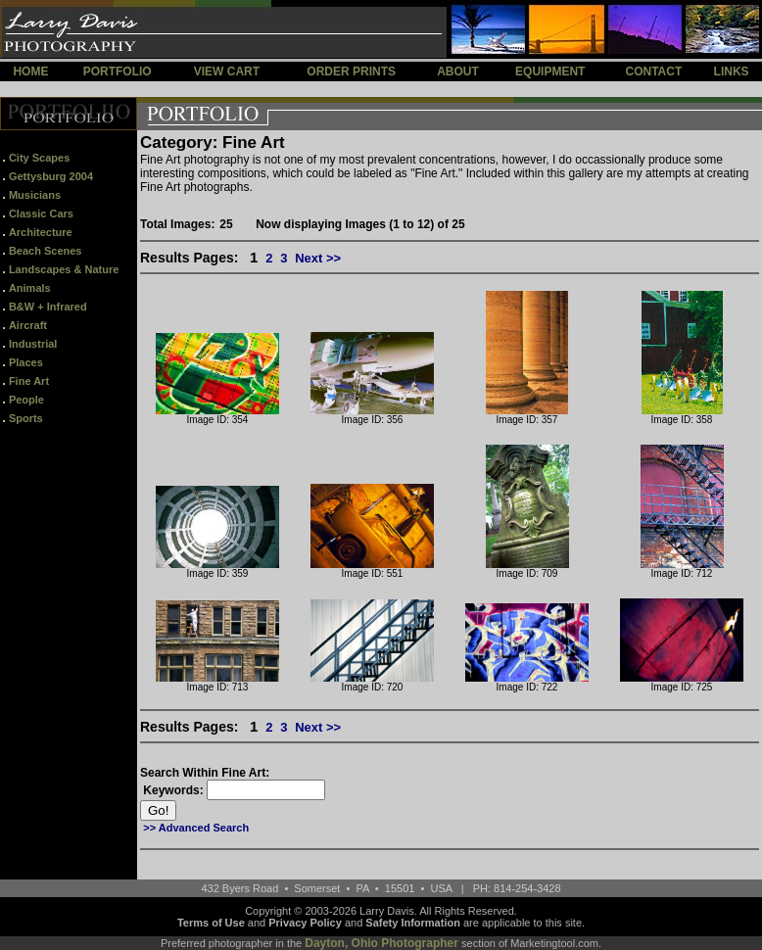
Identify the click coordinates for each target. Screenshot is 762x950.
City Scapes (39, 158)
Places (26, 362)
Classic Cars (41, 213)
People (26, 399)
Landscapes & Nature (64, 269)
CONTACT (653, 71)
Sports (26, 418)
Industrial (33, 344)
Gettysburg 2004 (51, 176)
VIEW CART (227, 71)
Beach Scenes (45, 251)
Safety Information (412, 922)
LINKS (731, 71)
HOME (30, 71)
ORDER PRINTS (351, 71)
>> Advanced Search (196, 827)
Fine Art (29, 381)
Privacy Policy (305, 922)
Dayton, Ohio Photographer (381, 943)
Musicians (35, 195)
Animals (30, 288)
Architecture (40, 232)
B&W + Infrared (48, 306)
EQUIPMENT (550, 71)
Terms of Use (211, 922)
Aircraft (28, 325)
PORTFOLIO (117, 71)
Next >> (318, 258)
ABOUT (458, 71)
